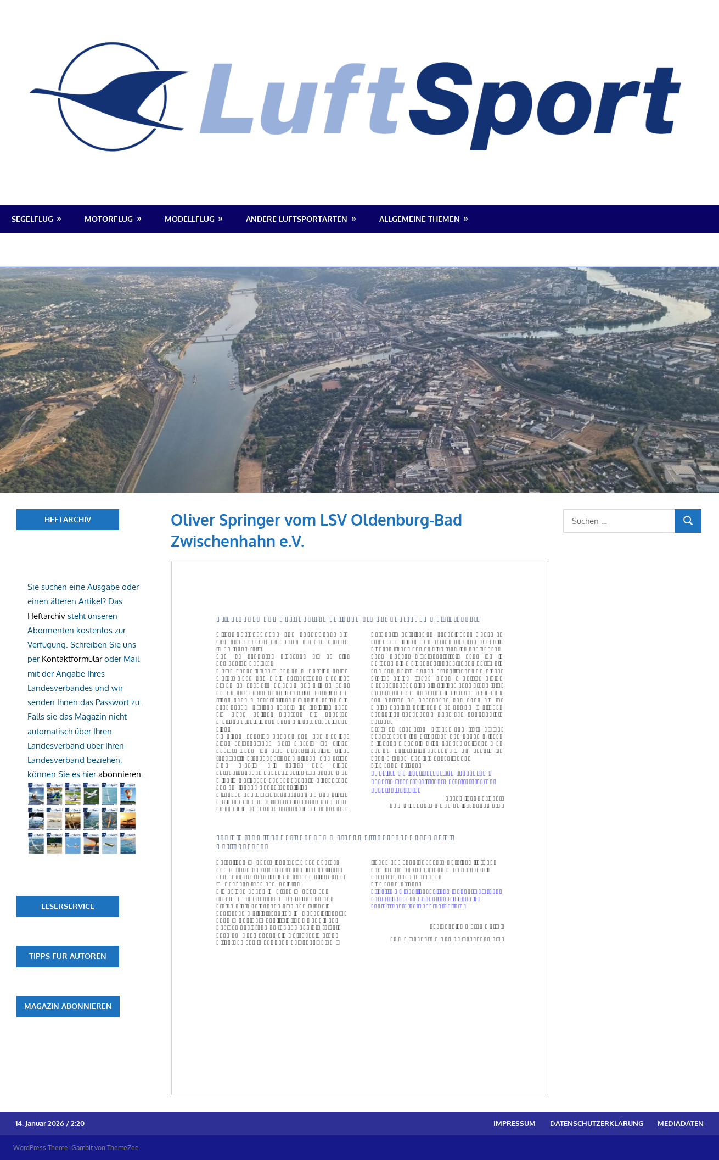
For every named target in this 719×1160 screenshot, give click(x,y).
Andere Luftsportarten (296, 219)
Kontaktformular (72, 659)
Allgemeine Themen (419, 219)
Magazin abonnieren (68, 1006)
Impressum (514, 1123)
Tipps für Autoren (67, 956)
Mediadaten (681, 1123)
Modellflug (190, 219)
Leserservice (67, 906)
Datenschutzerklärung (596, 1123)
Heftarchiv (67, 519)
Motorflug (109, 219)
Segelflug (32, 219)
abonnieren (119, 774)
